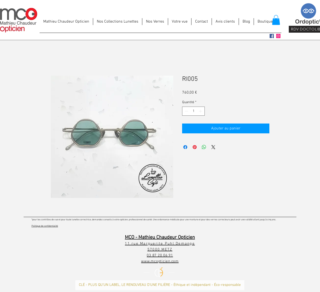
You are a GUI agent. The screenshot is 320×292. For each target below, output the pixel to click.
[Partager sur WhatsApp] (204, 147)
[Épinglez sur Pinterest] (195, 147)
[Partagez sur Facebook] (185, 147)
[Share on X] (213, 147)
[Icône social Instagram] (278, 36)
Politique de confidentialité (44, 226)
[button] (276, 20)
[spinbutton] (193, 111)
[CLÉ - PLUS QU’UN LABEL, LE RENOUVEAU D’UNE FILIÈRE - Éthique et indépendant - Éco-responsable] (159, 285)
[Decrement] (186, 111)
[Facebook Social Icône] (272, 36)
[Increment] (201, 111)
